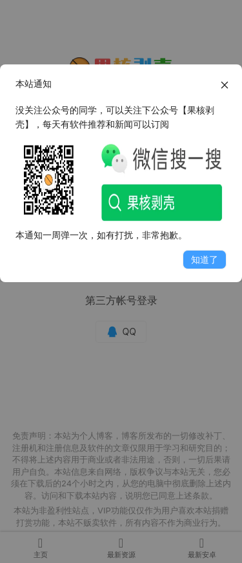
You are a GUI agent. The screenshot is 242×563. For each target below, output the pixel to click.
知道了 (204, 259)
